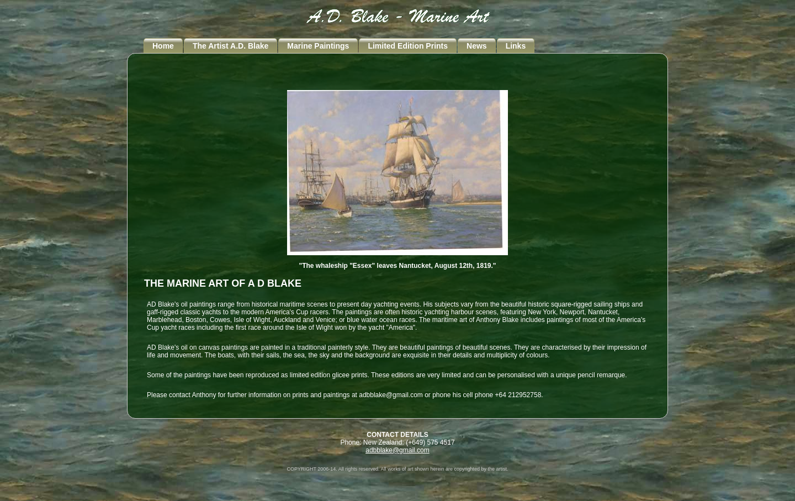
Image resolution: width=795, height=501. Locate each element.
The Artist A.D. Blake (230, 45)
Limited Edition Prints (408, 45)
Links (516, 45)
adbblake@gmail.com (397, 450)
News (477, 45)
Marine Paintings (318, 45)
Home (163, 45)
